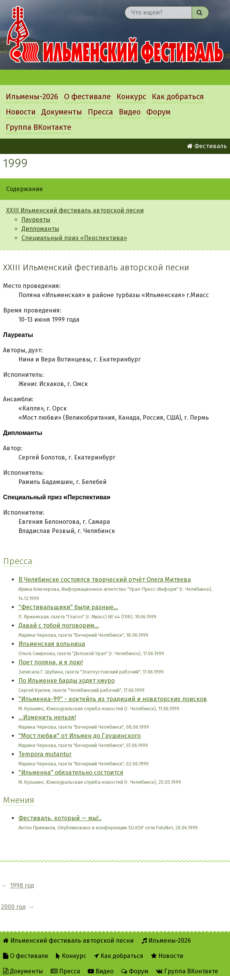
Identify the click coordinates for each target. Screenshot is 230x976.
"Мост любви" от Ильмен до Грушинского (79, 735)
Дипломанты (40, 228)
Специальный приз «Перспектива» (74, 238)
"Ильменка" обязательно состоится (70, 772)
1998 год (22, 885)
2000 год (66, 885)
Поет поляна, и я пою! (50, 662)
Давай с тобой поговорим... (58, 625)
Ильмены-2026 (32, 96)
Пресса (100, 111)
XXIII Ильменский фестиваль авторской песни (75, 210)
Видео (130, 111)
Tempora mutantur (45, 754)
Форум (158, 111)
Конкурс (131, 96)
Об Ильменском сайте (35, 965)
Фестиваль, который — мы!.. (60, 818)
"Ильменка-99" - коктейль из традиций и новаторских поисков (112, 699)
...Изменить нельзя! (47, 717)
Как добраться (178, 96)
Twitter (113, 965)
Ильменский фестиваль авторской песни (115, 35)
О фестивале (87, 96)
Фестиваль (207, 146)
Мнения (18, 800)
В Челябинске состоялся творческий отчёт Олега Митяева (104, 579)
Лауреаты (35, 219)
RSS (83, 965)
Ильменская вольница (51, 643)
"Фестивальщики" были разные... (68, 607)
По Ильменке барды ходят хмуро (66, 680)
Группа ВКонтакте (38, 127)
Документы (61, 111)
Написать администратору (178, 965)
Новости (21, 111)
